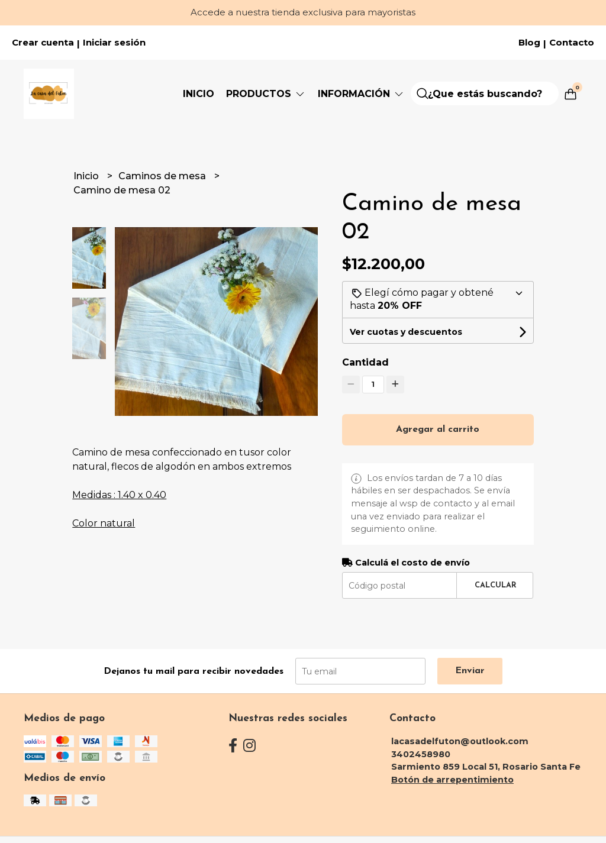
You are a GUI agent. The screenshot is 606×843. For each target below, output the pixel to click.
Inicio (198, 93)
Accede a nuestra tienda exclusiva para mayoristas (303, 12)
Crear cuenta (43, 42)
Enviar (470, 671)
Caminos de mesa (163, 176)
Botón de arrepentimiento (452, 779)
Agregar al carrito (437, 429)
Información (361, 93)
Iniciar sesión (114, 42)
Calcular (496, 585)
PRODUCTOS (266, 93)
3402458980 (420, 754)
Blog (529, 42)
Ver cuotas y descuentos (406, 332)
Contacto (571, 42)
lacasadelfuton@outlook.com (459, 741)
